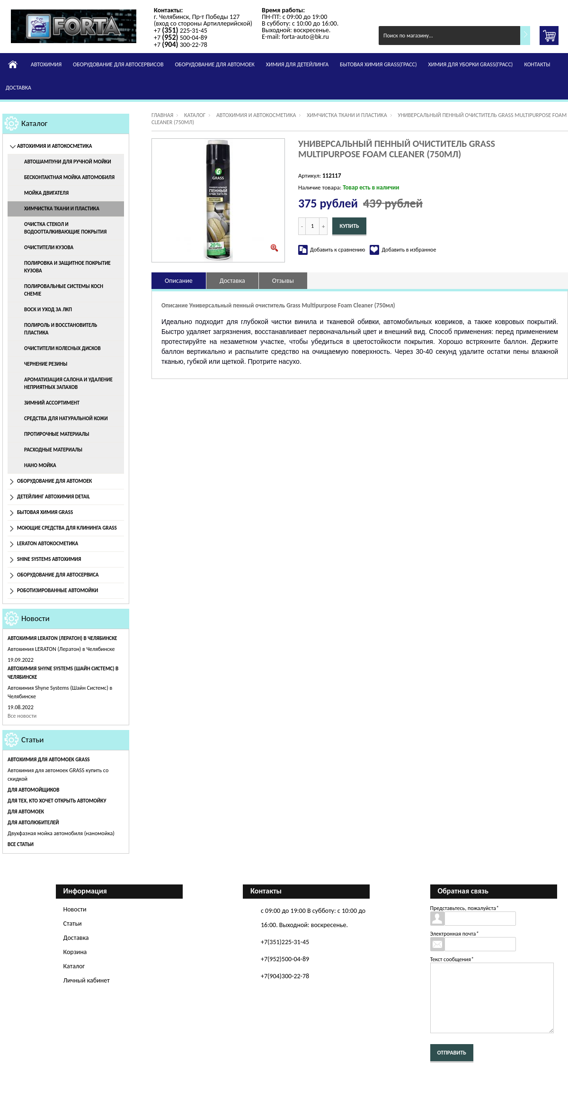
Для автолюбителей (33, 823)
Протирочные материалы (56, 434)
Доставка (18, 87)
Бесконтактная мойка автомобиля (69, 177)
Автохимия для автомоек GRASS (49, 760)
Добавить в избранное (409, 249)
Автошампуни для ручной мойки (67, 162)
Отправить (451, 1052)
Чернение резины (45, 364)
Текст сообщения (452, 959)
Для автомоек (26, 812)
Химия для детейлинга (297, 64)
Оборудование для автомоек (214, 64)
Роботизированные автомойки (57, 590)
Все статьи (21, 844)
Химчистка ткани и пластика (61, 209)
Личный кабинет (86, 980)
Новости (35, 618)
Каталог (34, 123)
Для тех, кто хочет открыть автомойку (57, 801)
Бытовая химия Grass (45, 512)
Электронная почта (454, 933)
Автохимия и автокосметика (54, 146)
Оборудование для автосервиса (58, 575)
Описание (179, 281)
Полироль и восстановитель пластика (60, 329)
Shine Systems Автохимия (49, 559)
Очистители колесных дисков (62, 348)
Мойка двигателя (46, 193)
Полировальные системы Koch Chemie (63, 290)
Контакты (537, 64)
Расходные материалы (53, 450)
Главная (162, 115)
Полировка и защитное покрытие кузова (67, 267)
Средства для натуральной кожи (66, 418)
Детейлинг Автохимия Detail (53, 497)
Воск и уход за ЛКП (48, 310)
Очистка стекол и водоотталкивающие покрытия (65, 228)
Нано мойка (40, 465)
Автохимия (46, 64)
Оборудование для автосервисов (118, 64)
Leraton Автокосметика (47, 544)
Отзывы (283, 281)
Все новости (22, 715)
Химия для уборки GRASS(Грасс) (470, 64)
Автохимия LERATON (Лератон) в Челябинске (62, 638)
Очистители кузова (48, 247)
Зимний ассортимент (52, 403)
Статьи (32, 740)
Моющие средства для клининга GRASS (67, 528)
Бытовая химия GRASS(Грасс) (378, 64)
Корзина (75, 952)
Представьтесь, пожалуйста (464, 908)
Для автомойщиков (33, 790)
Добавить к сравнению (337, 249)
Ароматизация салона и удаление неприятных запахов (68, 383)
